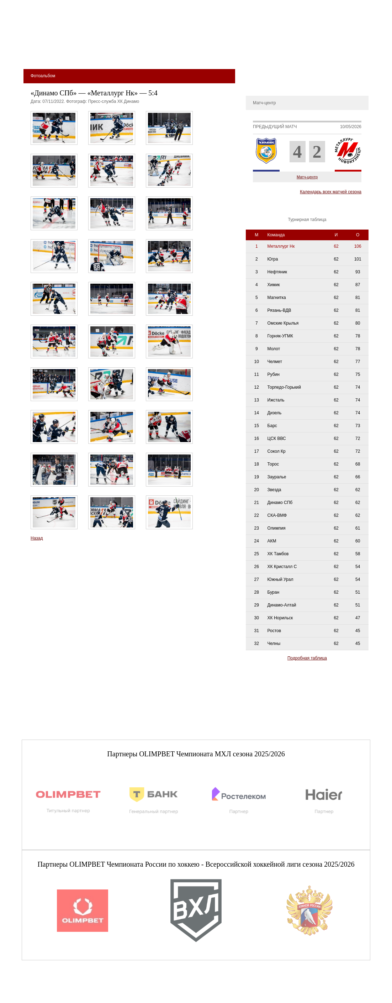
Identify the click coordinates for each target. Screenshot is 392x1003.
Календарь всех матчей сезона (330, 191)
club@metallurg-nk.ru (47, 989)
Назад (37, 538)
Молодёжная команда (187, 53)
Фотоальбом (261, 83)
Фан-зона (308, 53)
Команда (133, 53)
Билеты (43, 53)
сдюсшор (346, 53)
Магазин (271, 53)
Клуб (72, 53)
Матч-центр (307, 177)
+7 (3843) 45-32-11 (45, 997)
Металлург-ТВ (263, 72)
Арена (100, 53)
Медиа (239, 53)
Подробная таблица (307, 658)
